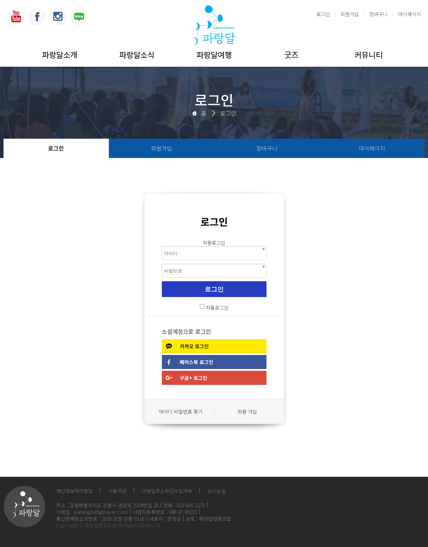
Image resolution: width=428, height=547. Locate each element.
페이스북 (37, 16)
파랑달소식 (136, 54)
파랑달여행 (214, 54)
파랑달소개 (59, 54)
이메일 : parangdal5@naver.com (92, 511)
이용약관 (117, 490)
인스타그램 (58, 16)
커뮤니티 (369, 54)
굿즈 (291, 54)
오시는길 (217, 490)
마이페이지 (409, 14)
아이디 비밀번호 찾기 (181, 411)
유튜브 (16, 16)
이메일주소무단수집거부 (167, 490)
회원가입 (350, 14)
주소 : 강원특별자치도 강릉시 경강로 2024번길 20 (107, 505)
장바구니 (378, 14)
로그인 (323, 14)
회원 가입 (247, 411)
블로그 (79, 16)
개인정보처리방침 (74, 490)
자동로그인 (217, 307)
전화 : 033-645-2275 (184, 505)
